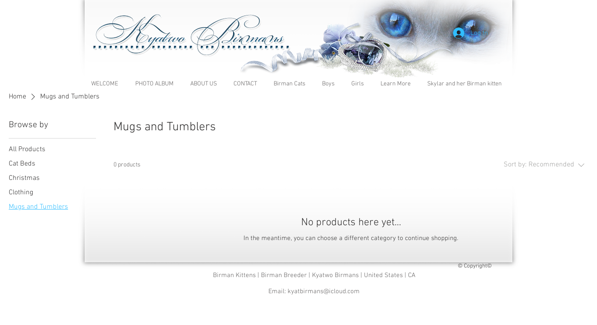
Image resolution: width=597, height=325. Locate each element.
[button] (397, 84)
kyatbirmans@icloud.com (324, 291)
